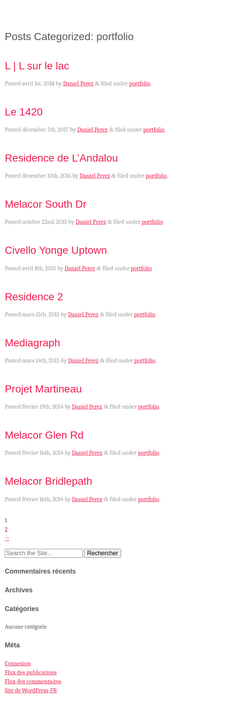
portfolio (139, 83)
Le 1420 (24, 112)
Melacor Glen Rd (44, 435)
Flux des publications (31, 672)
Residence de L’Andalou (61, 158)
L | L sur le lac (37, 66)
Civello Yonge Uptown (56, 250)
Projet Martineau (43, 389)
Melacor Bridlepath (48, 481)
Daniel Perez (78, 83)
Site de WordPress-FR (31, 690)
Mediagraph (32, 343)
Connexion (18, 663)
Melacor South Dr (46, 204)
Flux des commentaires (33, 681)
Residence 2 (34, 297)
